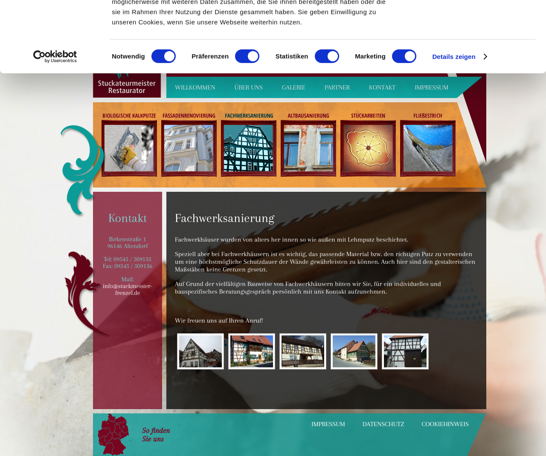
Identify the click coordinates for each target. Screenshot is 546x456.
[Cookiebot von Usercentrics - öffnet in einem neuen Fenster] (55, 127)
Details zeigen (453, 126)
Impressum (328, 424)
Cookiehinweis (445, 424)
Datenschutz (383, 424)
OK (475, 21)
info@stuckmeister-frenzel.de (128, 289)
